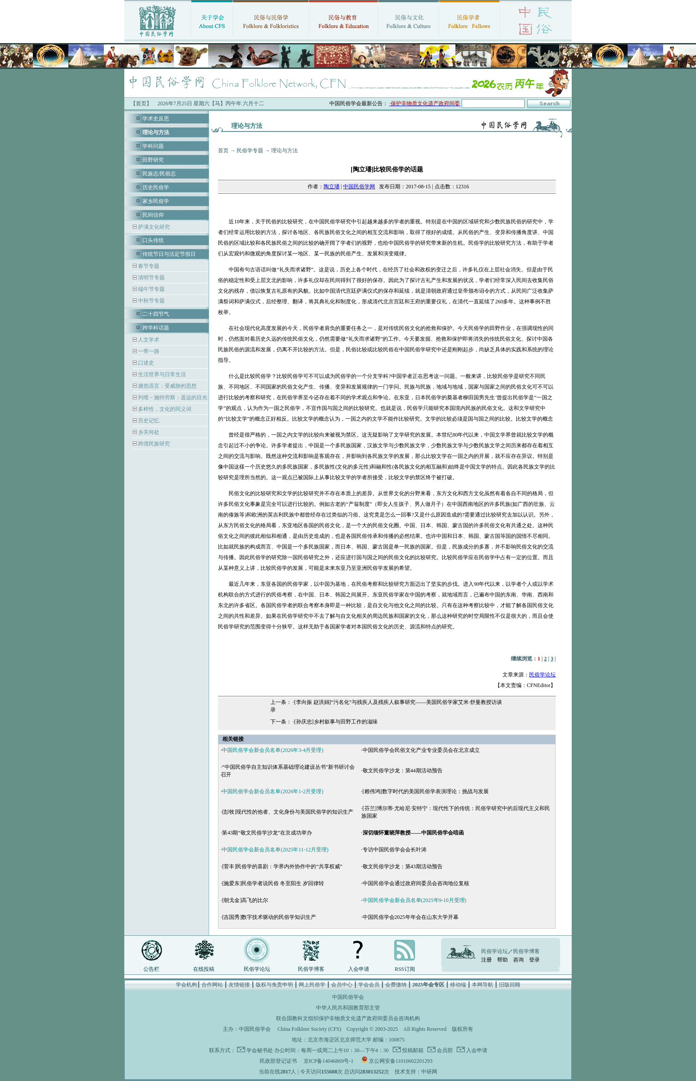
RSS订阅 (405, 969)
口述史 (145, 363)
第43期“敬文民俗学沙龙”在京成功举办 (267, 833)
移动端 (458, 985)
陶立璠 (332, 186)
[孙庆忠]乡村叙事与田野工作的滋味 (336, 722)
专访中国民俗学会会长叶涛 (395, 850)
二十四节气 (155, 314)
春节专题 (148, 266)
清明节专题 (151, 277)
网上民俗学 (312, 985)
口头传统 (153, 240)
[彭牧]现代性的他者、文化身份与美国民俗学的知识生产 (287, 812)
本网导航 (482, 985)
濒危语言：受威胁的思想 (167, 386)
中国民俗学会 (255, 1029)
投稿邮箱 (412, 1050)
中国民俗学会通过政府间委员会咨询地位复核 (416, 883)
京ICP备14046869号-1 (329, 1061)
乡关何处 (148, 432)
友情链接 (239, 985)
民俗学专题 (250, 150)
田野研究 (153, 160)
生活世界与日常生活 (161, 374)
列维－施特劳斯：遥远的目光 (172, 397)
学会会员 (369, 985)
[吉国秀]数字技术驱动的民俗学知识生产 (269, 917)
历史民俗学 (155, 187)
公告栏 (151, 969)
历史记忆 (148, 420)
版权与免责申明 (274, 985)
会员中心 (341, 985)
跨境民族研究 (153, 444)
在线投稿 (203, 969)
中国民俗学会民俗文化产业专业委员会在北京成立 (421, 750)
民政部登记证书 (278, 1061)
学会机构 (186, 985)
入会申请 (358, 969)
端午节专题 (151, 289)
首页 (223, 150)
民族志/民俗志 (159, 174)
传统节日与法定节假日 (169, 254)
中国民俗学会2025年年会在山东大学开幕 (411, 917)
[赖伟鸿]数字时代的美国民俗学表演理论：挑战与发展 (426, 791)
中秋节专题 (151, 301)
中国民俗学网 (359, 186)
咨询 (518, 960)
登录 (534, 960)
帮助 (502, 960)
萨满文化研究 (153, 227)
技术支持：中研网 (416, 1072)
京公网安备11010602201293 (401, 1061)
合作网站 (212, 985)
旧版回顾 (509, 985)
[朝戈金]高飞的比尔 (245, 900)
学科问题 (153, 146)
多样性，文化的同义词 (164, 409)
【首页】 (141, 103)
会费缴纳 (396, 985)
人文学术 (148, 340)
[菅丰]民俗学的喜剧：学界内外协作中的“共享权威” (282, 866)
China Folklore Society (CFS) (309, 1029)
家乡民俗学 (155, 201)
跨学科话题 (155, 328)
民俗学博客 (311, 969)
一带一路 (148, 351)
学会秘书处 (259, 1050)
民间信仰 (153, 215)
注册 (486, 960)
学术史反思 (155, 118)
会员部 (444, 1050)
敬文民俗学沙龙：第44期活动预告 (403, 770)
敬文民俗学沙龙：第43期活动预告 (403, 866)
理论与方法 (284, 150)
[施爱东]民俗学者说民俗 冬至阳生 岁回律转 (273, 883)
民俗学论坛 (542, 675)
